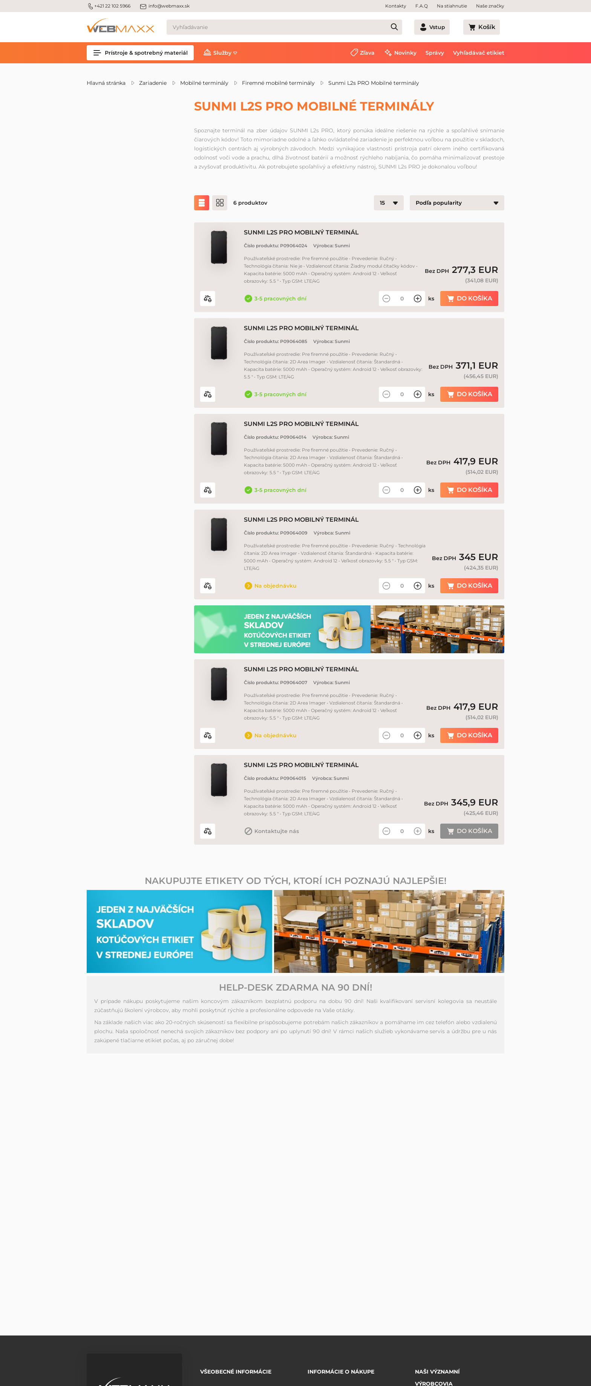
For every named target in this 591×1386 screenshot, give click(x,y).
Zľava (367, 52)
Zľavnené (117, 170)
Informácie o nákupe (341, 1369)
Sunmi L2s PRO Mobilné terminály (373, 83)
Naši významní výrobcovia (437, 1372)
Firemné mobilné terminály (278, 83)
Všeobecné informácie (235, 1369)
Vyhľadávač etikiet (478, 52)
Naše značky (490, 6)
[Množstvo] (402, 306)
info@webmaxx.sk (164, 6)
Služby (222, 52)
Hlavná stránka (106, 83)
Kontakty (395, 6)
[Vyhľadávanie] (298, 27)
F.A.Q (421, 6)
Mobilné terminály (204, 83)
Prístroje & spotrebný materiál (140, 52)
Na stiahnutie (452, 6)
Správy (435, 52)
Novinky (405, 52)
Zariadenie (153, 83)
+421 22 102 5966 (108, 6)
